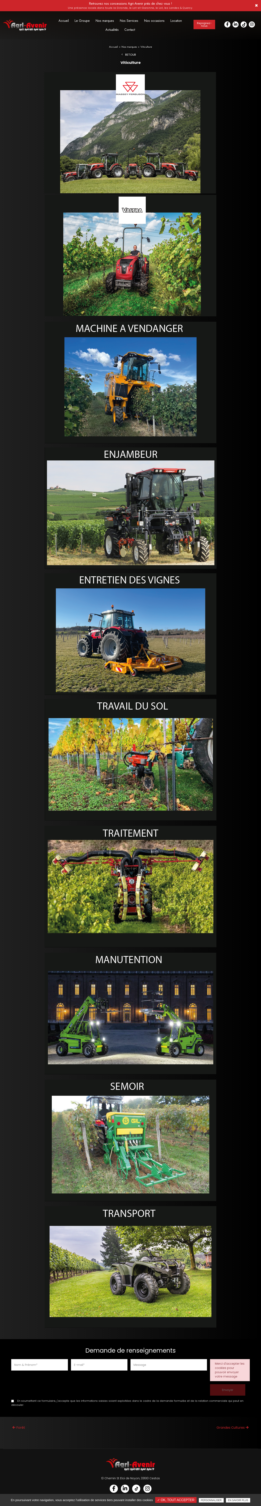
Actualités (112, 29)
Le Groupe (82, 20)
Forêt (18, 1430)
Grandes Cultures (233, 1430)
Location (176, 20)
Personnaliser (211, 1500)
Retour (130, 57)
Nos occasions (154, 20)
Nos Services (129, 20)
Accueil (64, 20)
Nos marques (104, 20)
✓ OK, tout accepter (176, 1500)
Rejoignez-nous (204, 24)
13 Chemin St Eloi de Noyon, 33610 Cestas (130, 1481)
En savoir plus (238, 1500)
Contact (129, 29)
